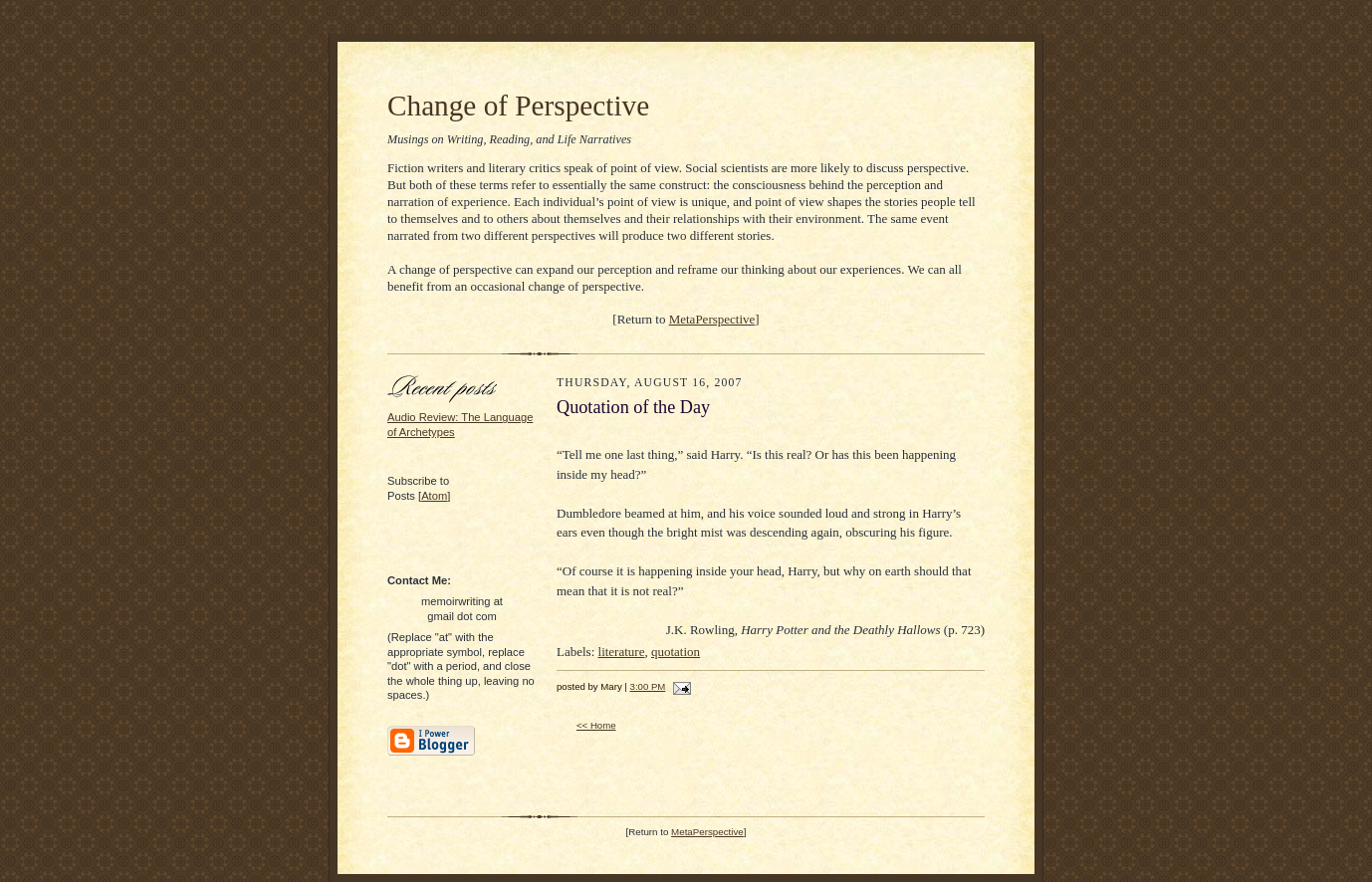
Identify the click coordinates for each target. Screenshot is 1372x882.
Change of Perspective (518, 105)
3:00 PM (648, 686)
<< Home (596, 725)
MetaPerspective (712, 319)
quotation (675, 651)
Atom (434, 496)
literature (621, 651)
